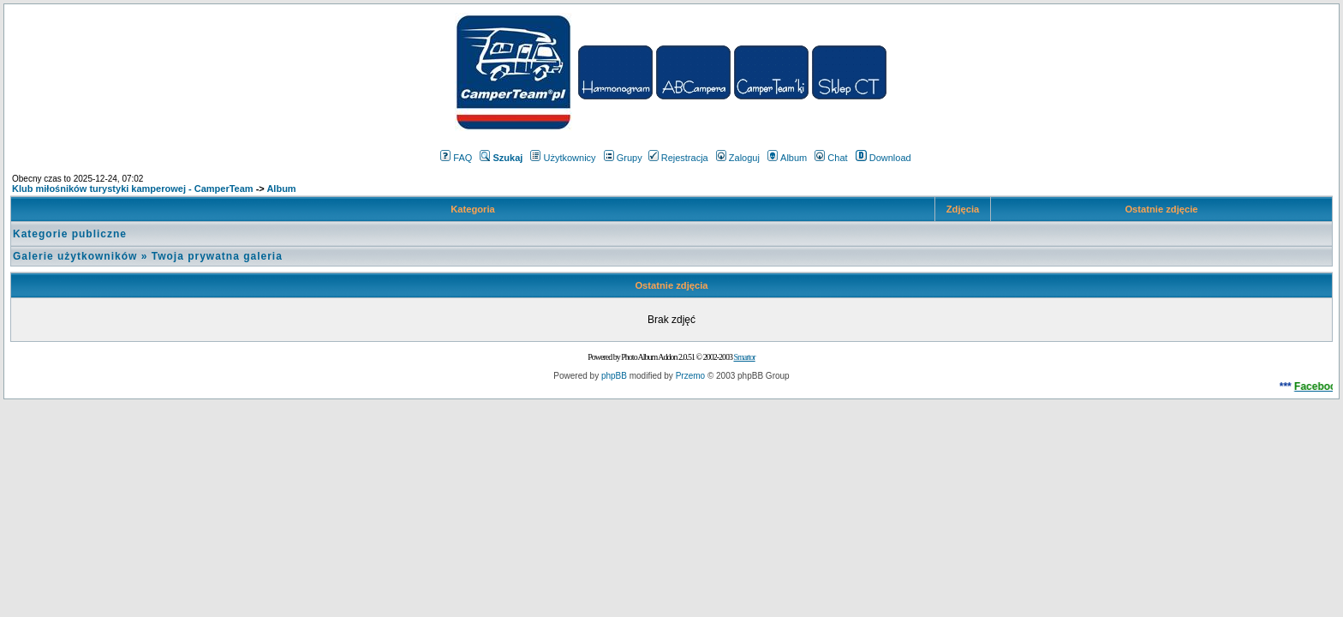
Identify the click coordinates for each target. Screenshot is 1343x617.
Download (883, 158)
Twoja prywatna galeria (217, 256)
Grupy (623, 158)
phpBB (614, 375)
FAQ (456, 158)
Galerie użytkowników (75, 256)
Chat (831, 158)
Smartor (744, 357)
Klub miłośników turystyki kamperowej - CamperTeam (133, 188)
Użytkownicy (562, 158)
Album (787, 158)
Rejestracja (678, 158)
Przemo (690, 375)
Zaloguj (738, 158)
